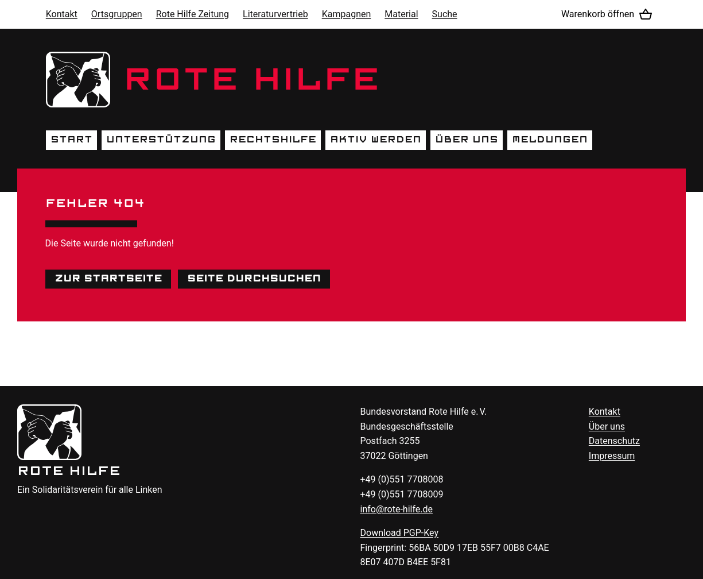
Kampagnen (346, 14)
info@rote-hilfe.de (396, 509)
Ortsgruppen (116, 14)
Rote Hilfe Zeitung (192, 14)
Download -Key (399, 532)
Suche (444, 14)
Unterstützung (161, 139)
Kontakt (61, 14)
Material (401, 14)
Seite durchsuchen (254, 278)
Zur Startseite (108, 278)
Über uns (466, 139)
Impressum (612, 455)
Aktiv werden (375, 139)
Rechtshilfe (273, 139)
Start (71, 139)
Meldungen (550, 139)
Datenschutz (614, 440)
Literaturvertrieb (275, 14)
